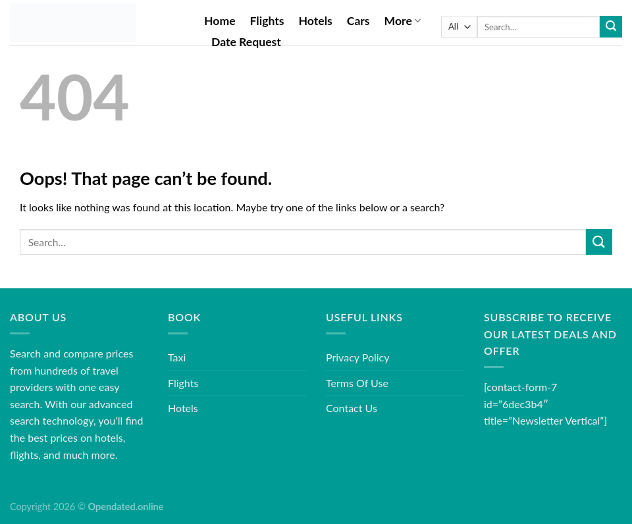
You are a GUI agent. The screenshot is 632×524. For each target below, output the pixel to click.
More (402, 21)
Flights (267, 21)
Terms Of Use (357, 383)
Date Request (246, 42)
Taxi (177, 357)
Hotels (315, 21)
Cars (358, 21)
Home (220, 21)
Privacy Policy (358, 357)
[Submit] (611, 27)
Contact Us (351, 408)
